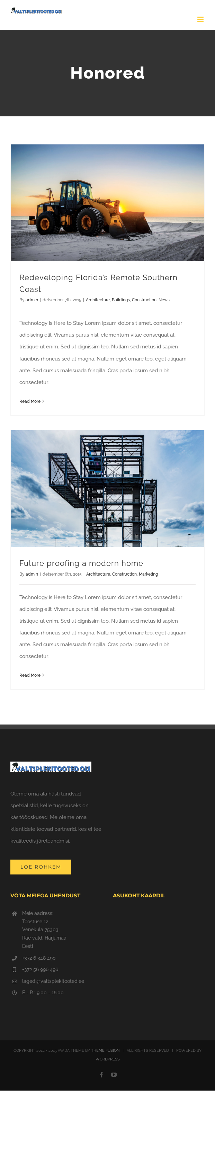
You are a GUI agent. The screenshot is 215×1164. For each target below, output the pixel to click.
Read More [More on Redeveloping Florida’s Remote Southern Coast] (30, 401)
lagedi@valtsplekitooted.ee (53, 981)
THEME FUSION (105, 1050)
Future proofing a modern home (81, 563)
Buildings (121, 299)
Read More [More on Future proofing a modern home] (30, 675)
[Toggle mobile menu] (201, 19)
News (164, 299)
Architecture (98, 299)
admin (32, 299)
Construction (144, 299)
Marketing (148, 574)
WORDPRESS (108, 1059)
